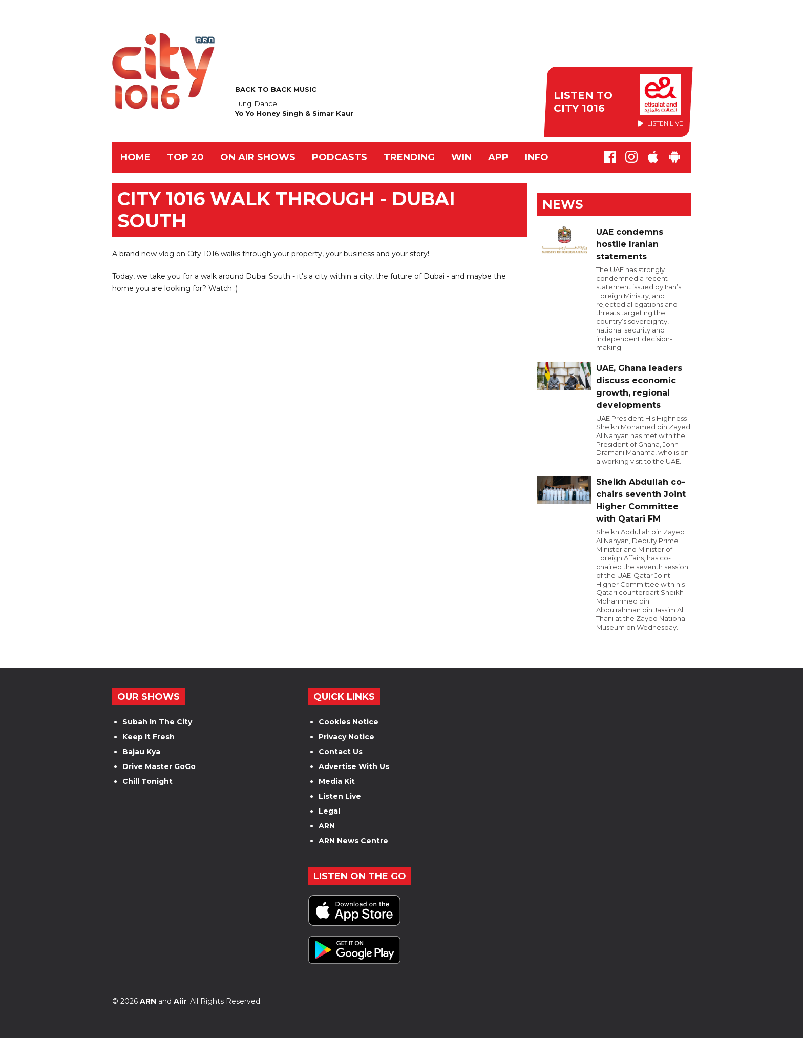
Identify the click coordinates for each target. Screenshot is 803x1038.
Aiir (180, 1001)
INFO (536, 157)
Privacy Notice (346, 736)
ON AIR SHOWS (257, 157)
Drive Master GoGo (159, 766)
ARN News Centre (353, 840)
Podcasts (339, 157)
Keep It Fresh (148, 736)
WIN (461, 157)
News (562, 204)
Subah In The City (157, 721)
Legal (329, 811)
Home (135, 157)
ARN (327, 826)
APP (498, 157)
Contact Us (341, 751)
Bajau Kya (141, 751)
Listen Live (340, 796)
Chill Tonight (147, 781)
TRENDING (409, 157)
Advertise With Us (354, 766)
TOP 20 (185, 157)
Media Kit (337, 781)
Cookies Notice (348, 721)
